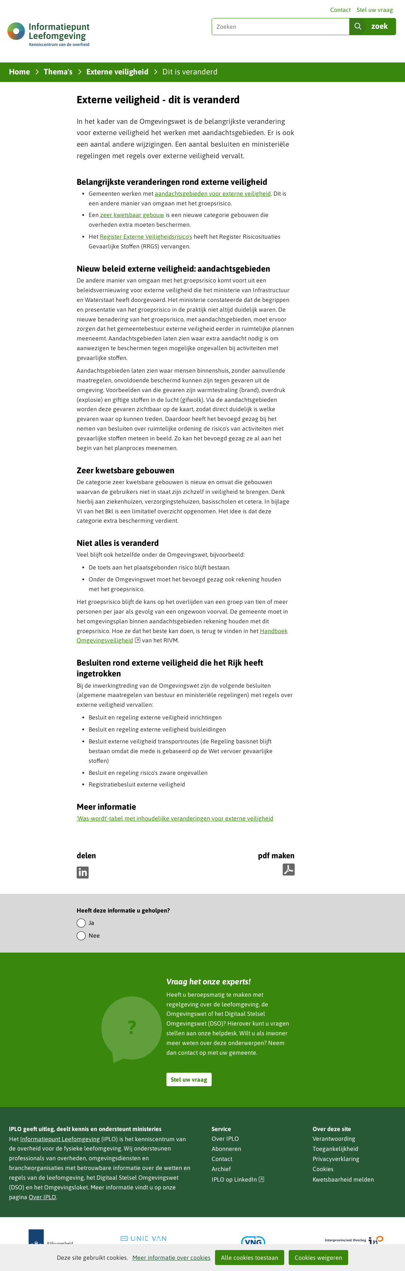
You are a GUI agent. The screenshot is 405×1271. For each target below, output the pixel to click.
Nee (94, 935)
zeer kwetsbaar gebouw (132, 214)
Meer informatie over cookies (171, 1257)
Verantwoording (334, 1138)
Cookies (323, 1168)
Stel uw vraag (375, 9)
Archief (221, 1168)
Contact (340, 9)
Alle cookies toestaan (249, 1257)
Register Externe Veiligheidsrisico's (146, 236)
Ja (91, 922)
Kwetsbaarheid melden (343, 1179)
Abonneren (226, 1148)
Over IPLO (42, 1197)
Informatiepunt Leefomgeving (60, 1139)
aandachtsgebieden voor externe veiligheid (213, 193)
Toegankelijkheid (335, 1148)
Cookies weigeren (318, 1257)
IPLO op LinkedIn (238, 1179)
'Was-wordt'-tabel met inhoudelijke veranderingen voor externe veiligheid (175, 818)
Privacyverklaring (336, 1158)
